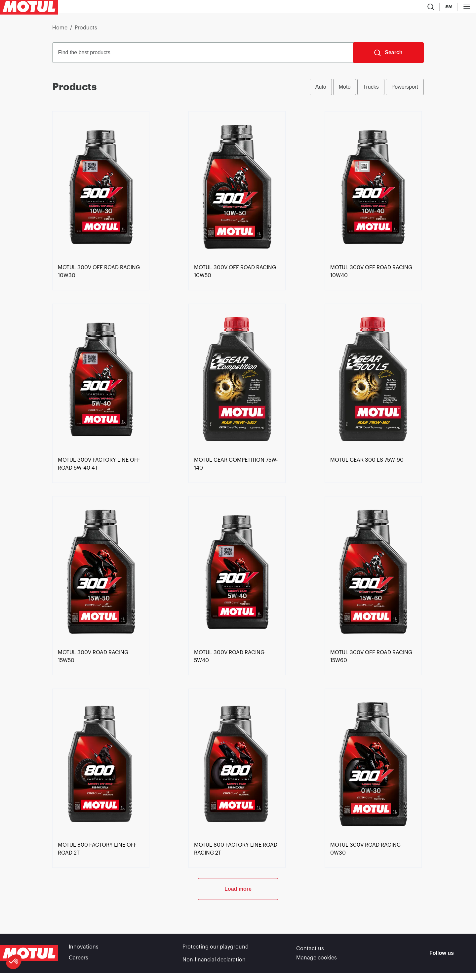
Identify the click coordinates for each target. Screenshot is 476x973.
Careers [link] (78, 959)
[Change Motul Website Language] (393, 8)
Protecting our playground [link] (215, 950)
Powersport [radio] (404, 89)
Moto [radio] (345, 89)
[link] (101, 296)
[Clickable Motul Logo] (29, 8)
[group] (367, 89)
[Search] (388, 55)
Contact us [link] (310, 950)
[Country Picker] (374, 8)
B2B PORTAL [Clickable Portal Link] (456, 8)
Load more (238, 913)
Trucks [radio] (370, 89)
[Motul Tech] (419, 8)
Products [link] (86, 30)
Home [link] (59, 30)
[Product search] (354, 8)
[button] (14, 962)
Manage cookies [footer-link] (316, 959)
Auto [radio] (320, 89)
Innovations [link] (84, 950)
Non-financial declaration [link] (214, 959)
